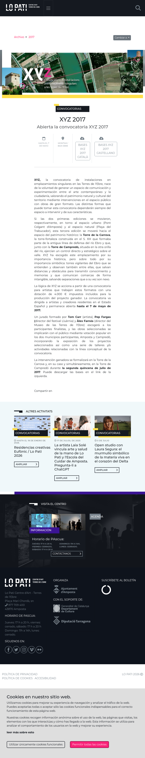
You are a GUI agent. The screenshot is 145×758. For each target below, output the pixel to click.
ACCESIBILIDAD (45, 678)
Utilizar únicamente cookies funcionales (36, 744)
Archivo (19, 37)
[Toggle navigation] (48, 8)
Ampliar (26, 464)
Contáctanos (67, 553)
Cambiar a (121, 37)
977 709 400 (15, 605)
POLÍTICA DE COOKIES (17, 678)
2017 (31, 37)
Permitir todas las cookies (89, 744)
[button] (138, 8)
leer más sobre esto (20, 732)
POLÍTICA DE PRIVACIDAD (19, 674)
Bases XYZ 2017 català (83, 151)
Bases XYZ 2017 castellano (106, 149)
